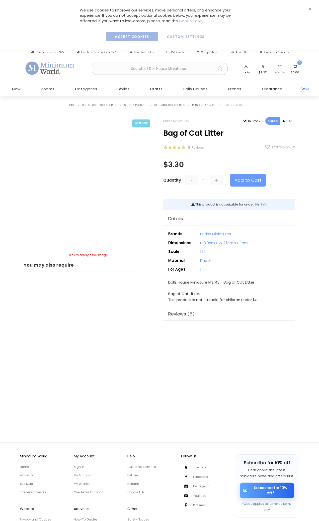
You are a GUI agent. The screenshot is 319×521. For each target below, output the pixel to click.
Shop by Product (135, 105)
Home (71, 105)
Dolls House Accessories (99, 105)
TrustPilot (200, 467)
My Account (83, 475)
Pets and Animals (204, 105)
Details (175, 218)
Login (246, 72)
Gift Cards (175, 52)
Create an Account (88, 492)
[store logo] (50, 68)
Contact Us (136, 492)
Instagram (201, 486)
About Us (239, 52)
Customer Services (274, 52)
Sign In (79, 467)
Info (264, 204)
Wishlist (280, 72)
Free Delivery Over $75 (47, 52)
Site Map (26, 484)
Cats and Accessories (169, 105)
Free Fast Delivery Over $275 (97, 52)
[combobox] (160, 69)
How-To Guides (142, 52)
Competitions (208, 52)
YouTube (199, 496)
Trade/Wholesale (33, 492)
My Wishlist (82, 484)
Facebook (200, 477)
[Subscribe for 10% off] (267, 490)
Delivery (133, 475)
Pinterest (199, 505)
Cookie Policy (191, 20)
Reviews (181, 314)
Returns (133, 484)
